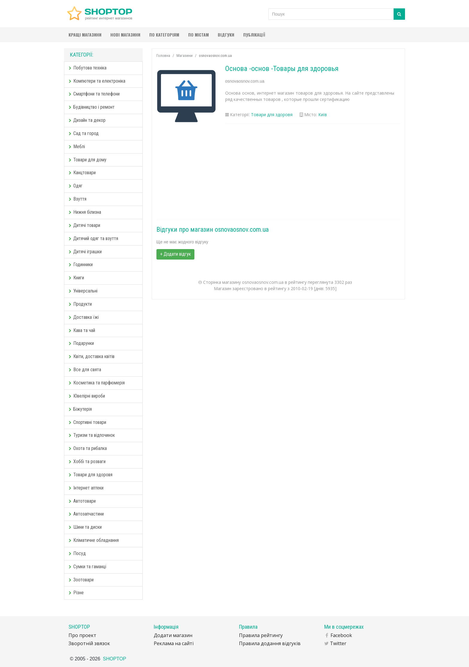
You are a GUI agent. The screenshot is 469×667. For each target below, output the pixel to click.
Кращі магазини (84, 34)
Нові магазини (125, 34)
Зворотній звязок (89, 643)
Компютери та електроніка (97, 81)
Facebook (341, 635)
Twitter (338, 643)
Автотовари (82, 501)
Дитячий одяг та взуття (93, 238)
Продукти (80, 304)
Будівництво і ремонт (92, 107)
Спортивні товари (87, 422)
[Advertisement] (278, 172)
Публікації (254, 34)
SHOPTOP (114, 658)
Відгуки (226, 34)
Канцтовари (82, 172)
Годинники (81, 264)
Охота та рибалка (88, 448)
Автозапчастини (86, 514)
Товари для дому (87, 160)
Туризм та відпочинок (92, 435)
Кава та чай (82, 330)
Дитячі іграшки (85, 251)
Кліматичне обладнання (94, 540)
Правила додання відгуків (270, 643)
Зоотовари (81, 580)
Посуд (77, 553)
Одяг (76, 186)
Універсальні (83, 291)
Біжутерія (80, 409)
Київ (322, 114)
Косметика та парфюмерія (97, 383)
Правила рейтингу (261, 635)
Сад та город (84, 133)
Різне (76, 592)
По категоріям (164, 34)
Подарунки (81, 343)
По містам (198, 34)
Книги (76, 278)
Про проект (82, 635)
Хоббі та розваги (87, 461)
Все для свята (85, 369)
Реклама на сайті (174, 643)
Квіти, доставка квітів (92, 356)
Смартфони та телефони (94, 94)
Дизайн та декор (87, 120)
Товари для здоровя (90, 474)
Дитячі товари (84, 225)
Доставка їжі (84, 317)
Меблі (77, 146)
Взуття (77, 199)
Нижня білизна (85, 212)
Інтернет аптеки (86, 488)
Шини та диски (85, 527)
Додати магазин (173, 635)
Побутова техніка (87, 68)
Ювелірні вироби (87, 396)
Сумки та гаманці (87, 566)
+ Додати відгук (175, 254)
